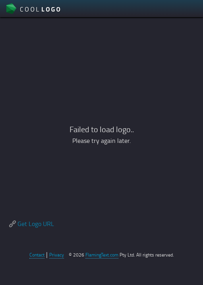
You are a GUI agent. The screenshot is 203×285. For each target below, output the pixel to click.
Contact (36, 254)
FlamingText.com (101, 254)
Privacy (56, 254)
